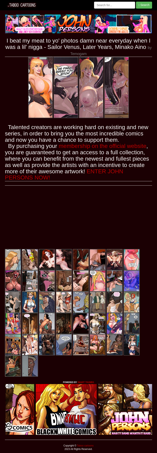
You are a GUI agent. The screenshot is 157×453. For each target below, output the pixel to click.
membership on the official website (102, 146)
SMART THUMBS (85, 382)
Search (144, 5)
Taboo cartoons (84, 445)
